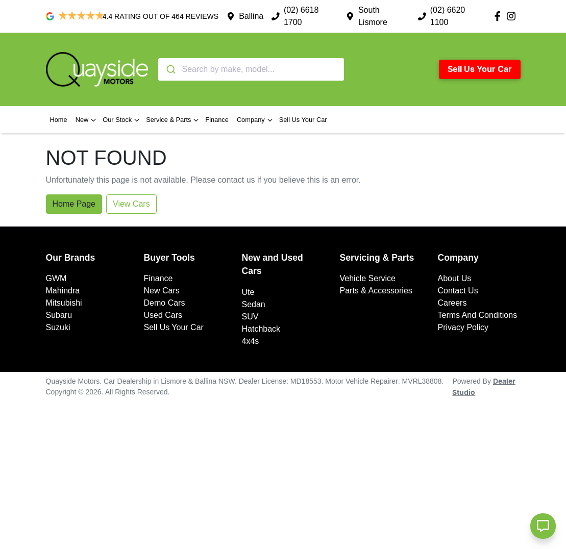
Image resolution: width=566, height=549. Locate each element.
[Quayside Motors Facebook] (499, 16)
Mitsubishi (64, 302)
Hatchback (261, 329)
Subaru (59, 315)
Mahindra (63, 290)
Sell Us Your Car (480, 69)
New (87, 120)
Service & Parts (173, 120)
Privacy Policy (463, 327)
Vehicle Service (368, 278)
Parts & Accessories (376, 290)
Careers (452, 302)
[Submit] (170, 69)
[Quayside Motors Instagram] (513, 16)
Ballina (251, 16)
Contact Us (458, 290)
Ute (248, 292)
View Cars (131, 203)
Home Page (74, 203)
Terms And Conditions (478, 315)
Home (58, 119)
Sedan (253, 304)
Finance (217, 119)
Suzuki (58, 327)
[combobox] (251, 69)
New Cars (162, 290)
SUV (250, 316)
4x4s (250, 341)
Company (256, 120)
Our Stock (122, 120)
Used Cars (163, 315)
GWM (56, 278)
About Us (455, 278)
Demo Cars (164, 302)
